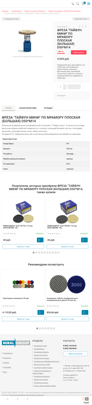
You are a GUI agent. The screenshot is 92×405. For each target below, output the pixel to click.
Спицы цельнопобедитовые (45, 386)
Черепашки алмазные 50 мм (16, 298)
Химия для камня (41, 355)
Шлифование (39, 349)
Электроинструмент (42, 358)
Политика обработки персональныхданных (27, 395)
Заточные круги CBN (42, 364)
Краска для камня (41, 379)
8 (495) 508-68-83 (69, 348)
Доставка (7, 367)
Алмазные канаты (41, 383)
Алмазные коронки (41, 352)
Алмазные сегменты (42, 376)
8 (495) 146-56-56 (69, 346)
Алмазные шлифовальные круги (46, 361)
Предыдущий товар (11, 19)
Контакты (7, 358)
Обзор (8, 108)
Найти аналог (78, 52)
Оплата (6, 363)
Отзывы (48, 107)
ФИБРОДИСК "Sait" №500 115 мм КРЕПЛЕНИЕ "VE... (62, 227)
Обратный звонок (75, 354)
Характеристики (27, 108)
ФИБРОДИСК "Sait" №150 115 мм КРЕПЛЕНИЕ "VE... (18, 227)
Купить (76, 87)
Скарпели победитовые (43, 368)
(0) (9, 234)
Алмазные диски (40, 346)
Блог (5, 372)
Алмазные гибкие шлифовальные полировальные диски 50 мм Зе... (62, 299)
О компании (7, 353)
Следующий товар (81, 19)
